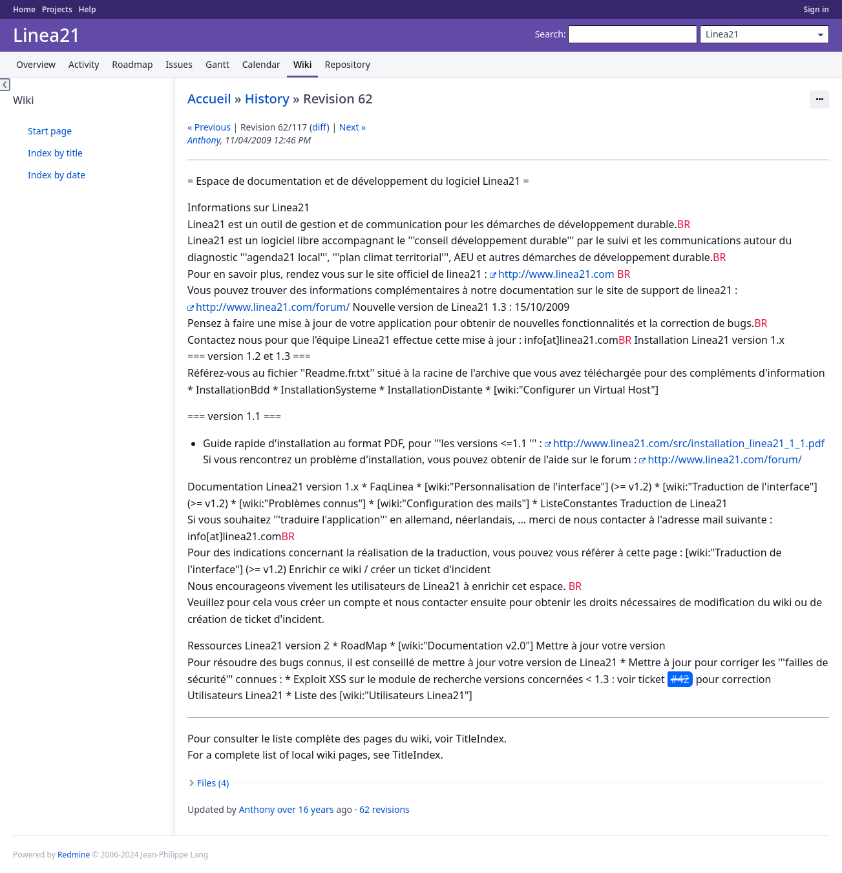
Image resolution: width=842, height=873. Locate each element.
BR (683, 224)
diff (319, 127)
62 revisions (384, 809)
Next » (352, 127)
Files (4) (213, 783)
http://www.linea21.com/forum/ (273, 307)
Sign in (816, 9)
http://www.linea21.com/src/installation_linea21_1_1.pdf (689, 443)
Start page (50, 131)
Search (549, 34)
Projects (57, 9)
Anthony (203, 140)
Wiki (302, 64)
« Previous (209, 127)
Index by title (55, 153)
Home (24, 9)
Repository (347, 64)
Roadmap (132, 64)
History (267, 98)
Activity (83, 64)
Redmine (74, 854)
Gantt (217, 64)
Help (87, 9)
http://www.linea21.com (556, 274)
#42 (680, 679)
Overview (36, 64)
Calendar (261, 64)
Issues (179, 64)
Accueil (209, 98)
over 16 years (305, 809)
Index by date (56, 175)
